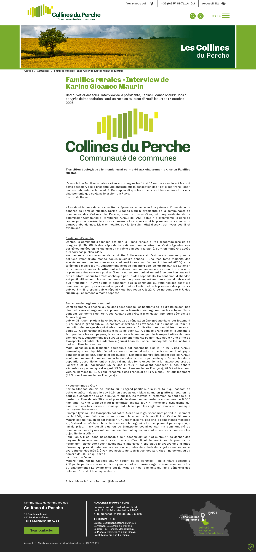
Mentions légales (48, 543)
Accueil (28, 70)
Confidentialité (72, 543)
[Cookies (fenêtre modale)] (250, 547)
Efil (97, 543)
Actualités (43, 70)
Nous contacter (42, 530)
